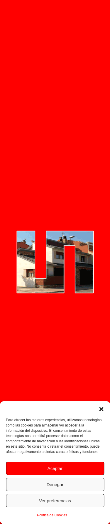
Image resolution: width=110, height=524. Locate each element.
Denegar (55, 484)
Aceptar (55, 468)
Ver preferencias (55, 500)
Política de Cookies (52, 515)
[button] (101, 409)
